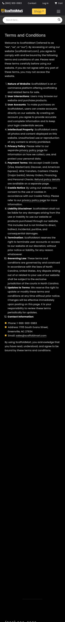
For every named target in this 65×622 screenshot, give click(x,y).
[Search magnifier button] (59, 20)
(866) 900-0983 (12, 3)
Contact (32, 3)
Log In (45, 3)
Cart (59, 3)
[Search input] (31, 20)
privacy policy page (31, 150)
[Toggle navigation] (39, 11)
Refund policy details (47, 179)
